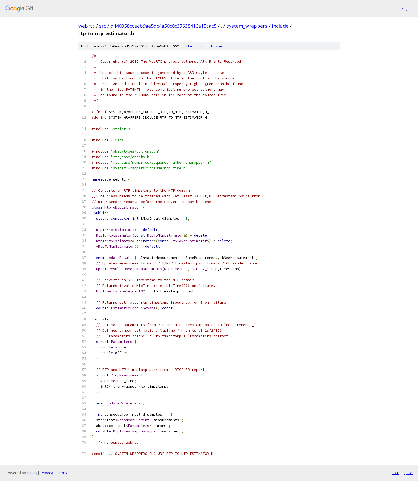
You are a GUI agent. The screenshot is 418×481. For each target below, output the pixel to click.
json (408, 472)
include (280, 26)
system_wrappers (247, 26)
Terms (61, 472)
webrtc (86, 26)
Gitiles (32, 472)
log (201, 46)
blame (216, 46)
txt (395, 472)
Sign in (407, 8)
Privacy (47, 472)
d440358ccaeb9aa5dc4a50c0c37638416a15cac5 (163, 26)
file (187, 46)
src (102, 26)
